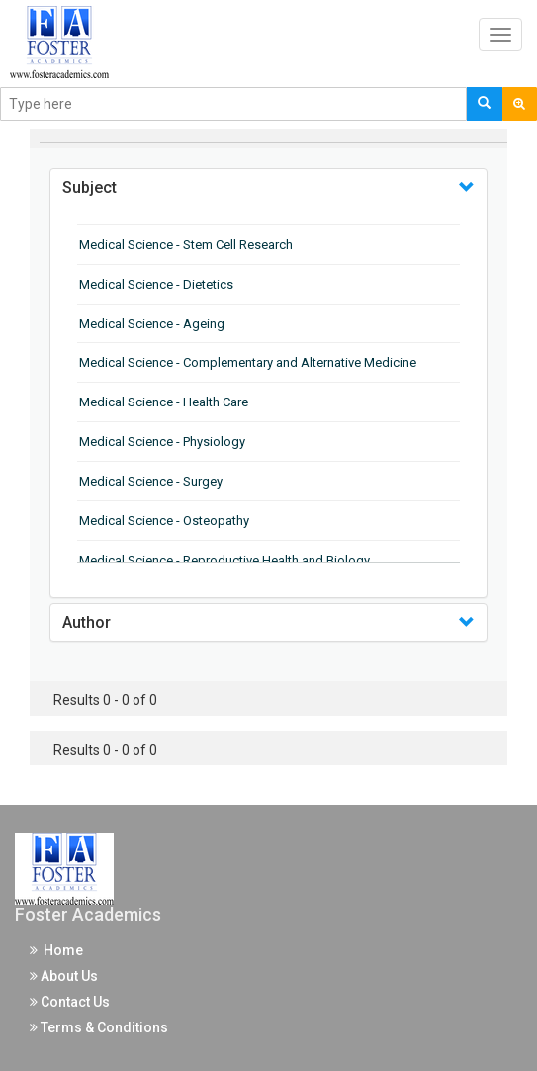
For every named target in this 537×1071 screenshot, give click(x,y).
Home (56, 950)
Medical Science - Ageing (151, 323)
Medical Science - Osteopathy (164, 520)
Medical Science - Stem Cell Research (186, 244)
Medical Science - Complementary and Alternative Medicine (247, 362)
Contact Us (70, 1002)
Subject (89, 187)
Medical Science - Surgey (151, 481)
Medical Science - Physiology (162, 441)
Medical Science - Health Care (163, 402)
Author (86, 622)
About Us (64, 976)
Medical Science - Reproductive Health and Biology (224, 560)
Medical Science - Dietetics (156, 284)
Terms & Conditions (99, 1027)
